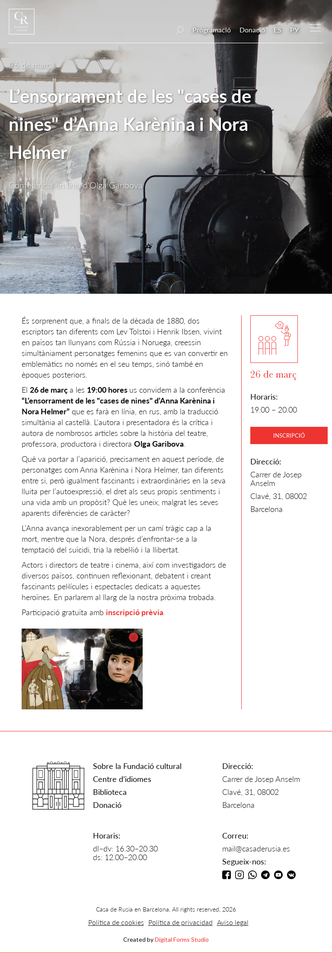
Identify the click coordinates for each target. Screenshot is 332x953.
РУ (294, 29)
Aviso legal (233, 922)
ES (277, 29)
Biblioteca (110, 792)
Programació (211, 29)
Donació (252, 29)
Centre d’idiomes (122, 779)
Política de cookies (116, 922)
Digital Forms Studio (182, 939)
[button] (315, 27)
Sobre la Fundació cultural (137, 766)
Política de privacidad (180, 922)
